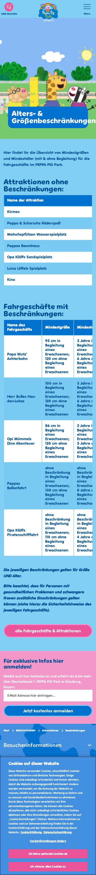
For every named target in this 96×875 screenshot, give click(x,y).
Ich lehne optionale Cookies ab (48, 854)
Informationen (50, 730)
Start (6, 730)
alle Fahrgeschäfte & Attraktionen (48, 631)
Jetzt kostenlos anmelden (48, 711)
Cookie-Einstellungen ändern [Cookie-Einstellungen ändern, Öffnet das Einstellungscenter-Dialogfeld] (48, 841)
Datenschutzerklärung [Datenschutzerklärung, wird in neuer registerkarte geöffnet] (57, 832)
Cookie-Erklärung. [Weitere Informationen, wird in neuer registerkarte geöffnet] (31, 832)
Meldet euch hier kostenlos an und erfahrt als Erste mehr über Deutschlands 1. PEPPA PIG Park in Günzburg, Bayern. (47, 681)
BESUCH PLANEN (25, 730)
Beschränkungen (75, 730)
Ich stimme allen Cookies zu (48, 866)
